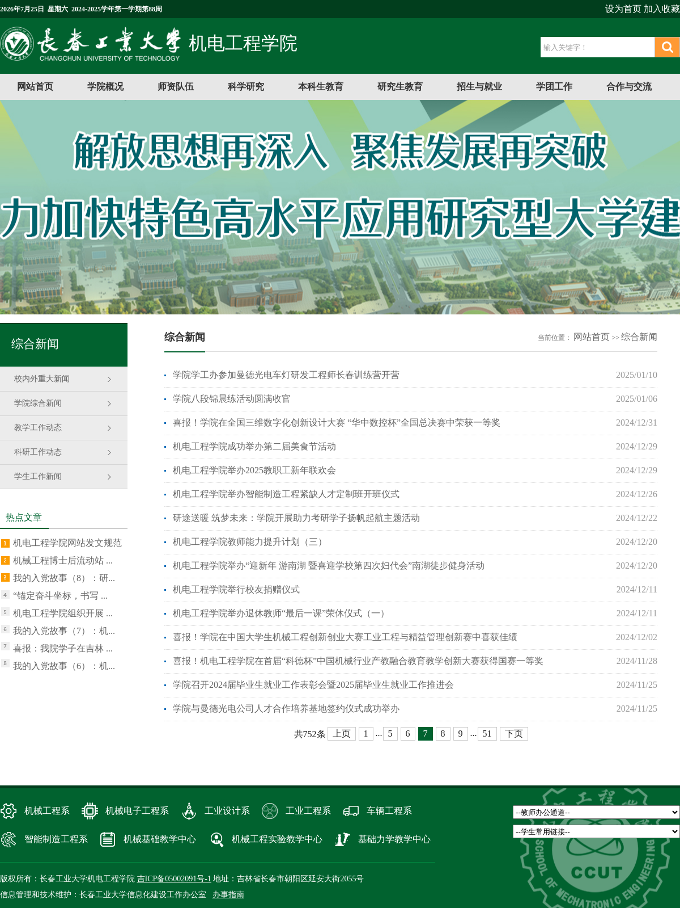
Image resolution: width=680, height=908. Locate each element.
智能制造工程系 (56, 839)
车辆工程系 (389, 810)
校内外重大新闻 (42, 379)
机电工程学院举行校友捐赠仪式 (236, 589)
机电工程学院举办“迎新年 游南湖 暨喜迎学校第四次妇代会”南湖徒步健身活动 (328, 565)
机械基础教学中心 (160, 839)
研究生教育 (400, 86)
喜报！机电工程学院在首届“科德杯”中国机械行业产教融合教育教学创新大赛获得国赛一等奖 (358, 661)
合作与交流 (629, 86)
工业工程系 (308, 810)
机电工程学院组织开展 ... (63, 613)
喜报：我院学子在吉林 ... (63, 648)
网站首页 (35, 86)
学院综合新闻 (38, 403)
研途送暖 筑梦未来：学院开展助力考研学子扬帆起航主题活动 (296, 518)
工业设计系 (227, 810)
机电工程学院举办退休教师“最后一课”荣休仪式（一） (281, 613)
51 (487, 733)
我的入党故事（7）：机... (64, 631)
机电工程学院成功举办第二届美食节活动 (254, 446)
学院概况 (105, 86)
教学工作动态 (38, 427)
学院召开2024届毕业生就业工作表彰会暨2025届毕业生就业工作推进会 (313, 685)
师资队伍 (176, 86)
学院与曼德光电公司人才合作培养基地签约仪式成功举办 (286, 708)
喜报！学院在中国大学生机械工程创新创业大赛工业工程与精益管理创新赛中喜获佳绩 (345, 637)
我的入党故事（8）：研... (64, 578)
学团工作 (554, 86)
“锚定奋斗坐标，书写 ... (60, 595)
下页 (514, 733)
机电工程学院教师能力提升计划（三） (250, 542)
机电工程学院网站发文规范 (67, 543)
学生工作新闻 (38, 476)
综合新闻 (639, 337)
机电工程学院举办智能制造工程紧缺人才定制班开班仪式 (286, 494)
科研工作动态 (38, 452)
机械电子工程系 (137, 810)
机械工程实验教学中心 (277, 839)
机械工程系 (47, 810)
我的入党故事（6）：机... (64, 666)
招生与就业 (479, 86)
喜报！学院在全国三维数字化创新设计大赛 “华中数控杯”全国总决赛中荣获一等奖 (336, 422)
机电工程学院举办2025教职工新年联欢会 (254, 470)
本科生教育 (320, 86)
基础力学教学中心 (394, 839)
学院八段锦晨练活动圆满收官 (232, 398)
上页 (342, 733)
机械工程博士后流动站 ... (63, 560)
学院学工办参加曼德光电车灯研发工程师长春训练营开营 (286, 375)
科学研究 (246, 86)
